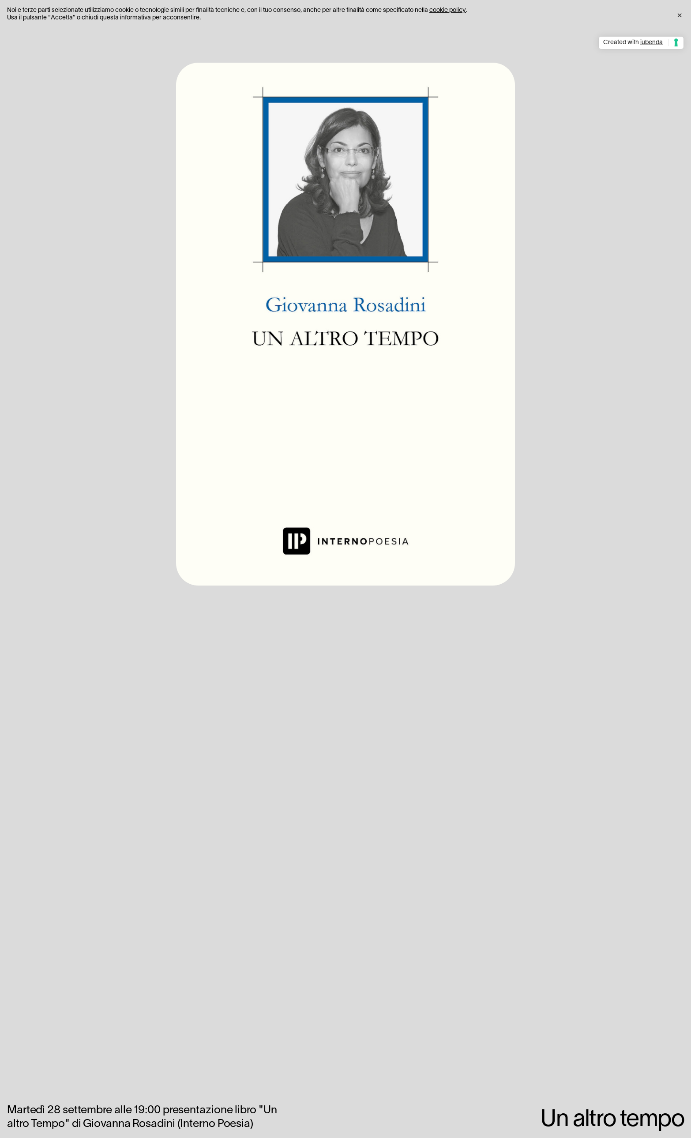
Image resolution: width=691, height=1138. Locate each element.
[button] (679, 14)
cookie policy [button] (447, 10)
